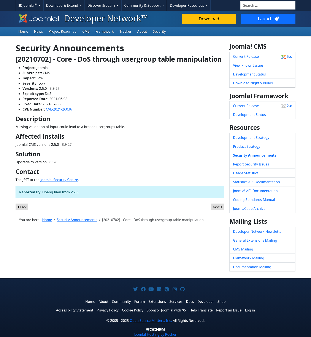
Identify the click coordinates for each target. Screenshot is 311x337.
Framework (104, 31)
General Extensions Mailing (255, 240)
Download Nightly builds (253, 83)
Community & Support (142, 5)
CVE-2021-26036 (59, 109)
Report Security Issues (251, 164)
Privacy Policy (108, 310)
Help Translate (201, 310)
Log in (250, 310)
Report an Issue (229, 310)
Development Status (249, 74)
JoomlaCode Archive (249, 208)
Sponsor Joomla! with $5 (166, 310)
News (38, 31)
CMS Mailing (243, 249)
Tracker (125, 31)
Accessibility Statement (74, 310)
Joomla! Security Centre (59, 179)
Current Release (262, 56)
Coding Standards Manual (254, 199)
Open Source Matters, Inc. (151, 320)
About (142, 31)
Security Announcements (254, 155)
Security (159, 31)
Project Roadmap (63, 31)
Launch (268, 19)
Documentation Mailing (252, 267)
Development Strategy (251, 137)
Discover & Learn (101, 5)
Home (23, 31)
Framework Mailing (248, 258)
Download (209, 19)
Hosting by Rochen (155, 334)
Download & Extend (62, 5)
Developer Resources (187, 5)
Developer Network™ (83, 18)
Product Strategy (246, 146)
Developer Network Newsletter (258, 231)
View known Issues (248, 65)
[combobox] (267, 5)
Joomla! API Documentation (255, 190)
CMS (85, 31)
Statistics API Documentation (256, 182)
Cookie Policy (132, 310)
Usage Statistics (246, 173)
